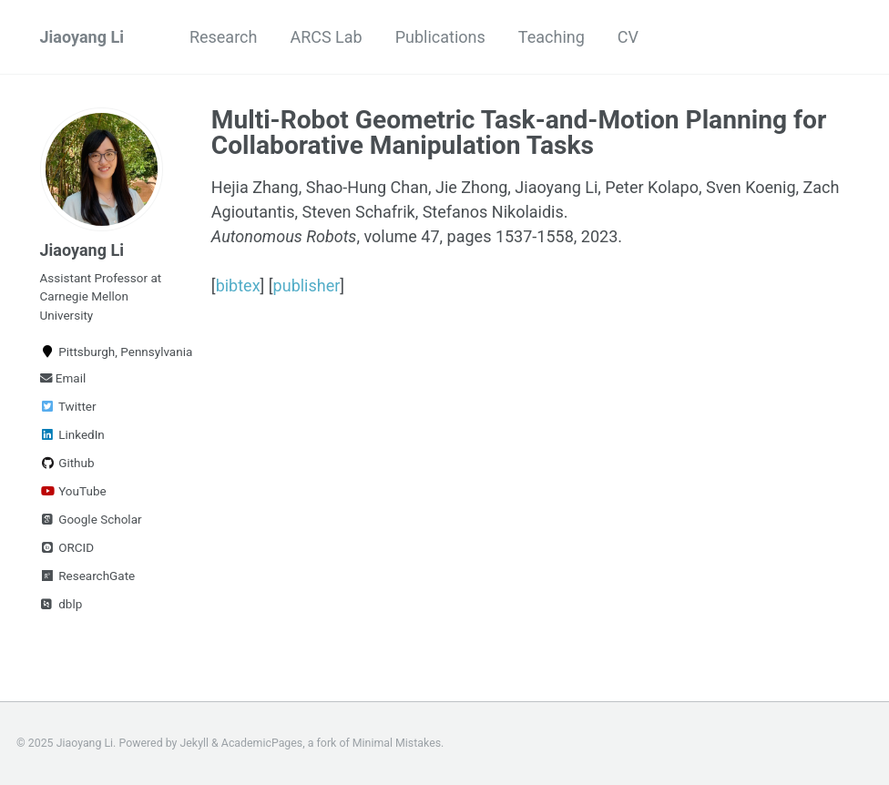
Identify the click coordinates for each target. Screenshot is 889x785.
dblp (61, 603)
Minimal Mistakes (397, 743)
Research (223, 36)
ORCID (67, 547)
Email (63, 378)
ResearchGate (88, 575)
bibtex (238, 285)
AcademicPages (261, 743)
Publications (440, 36)
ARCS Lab (326, 36)
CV (628, 36)
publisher (307, 285)
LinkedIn (72, 434)
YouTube (73, 491)
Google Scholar (91, 519)
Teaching (551, 36)
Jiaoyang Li (82, 36)
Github (67, 462)
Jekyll (194, 743)
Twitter (68, 406)
